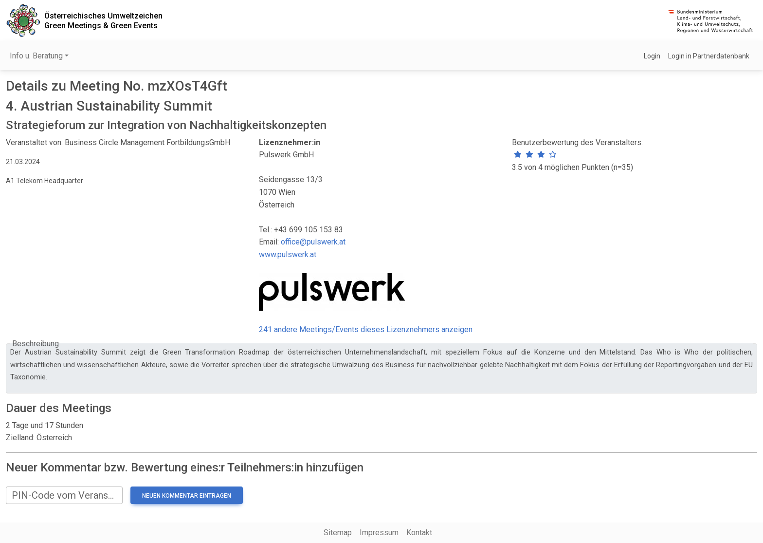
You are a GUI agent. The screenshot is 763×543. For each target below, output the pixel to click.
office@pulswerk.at (313, 241)
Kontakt (419, 532)
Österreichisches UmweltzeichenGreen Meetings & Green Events (103, 20)
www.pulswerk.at (287, 254)
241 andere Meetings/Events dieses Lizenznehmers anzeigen (365, 329)
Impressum (379, 532)
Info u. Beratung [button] (36, 55)
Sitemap (338, 532)
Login (652, 56)
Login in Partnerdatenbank (708, 56)
